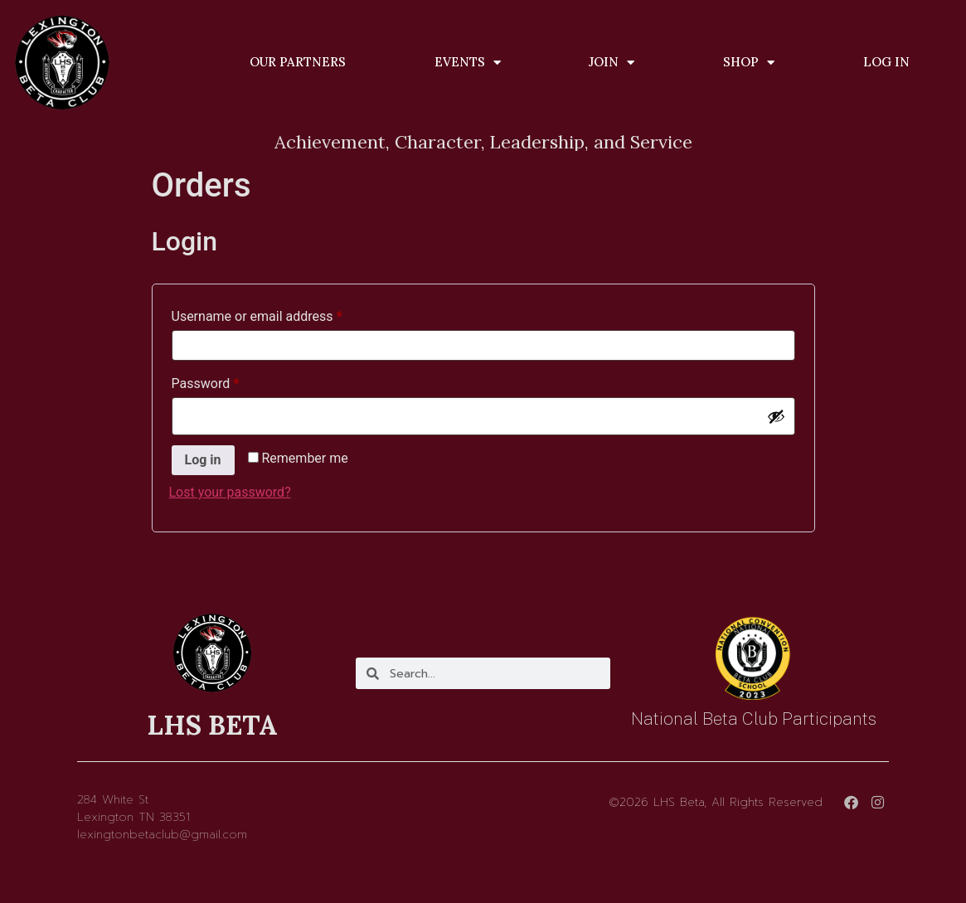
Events (467, 62)
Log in (203, 460)
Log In (886, 62)
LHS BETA (212, 725)
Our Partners (298, 62)
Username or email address (283, 313)
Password (231, 381)
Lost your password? (230, 492)
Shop (748, 62)
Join (611, 62)
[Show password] (776, 416)
